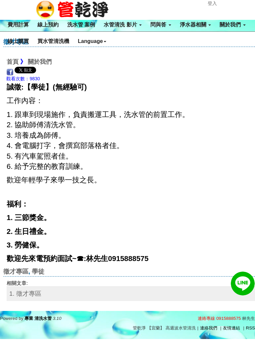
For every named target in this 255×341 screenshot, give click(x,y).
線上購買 (18, 41)
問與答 (160, 24)
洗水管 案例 (81, 24)
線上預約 (48, 24)
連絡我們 (208, 327)
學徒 (38, 271)
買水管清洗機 (53, 41)
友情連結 (231, 327)
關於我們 (232, 24)
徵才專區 (15, 271)
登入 (212, 3)
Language (92, 41)
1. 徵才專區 (25, 293)
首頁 (13, 61)
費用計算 (18, 24)
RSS (250, 327)
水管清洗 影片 (123, 24)
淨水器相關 (195, 24)
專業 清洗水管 (38, 318)
